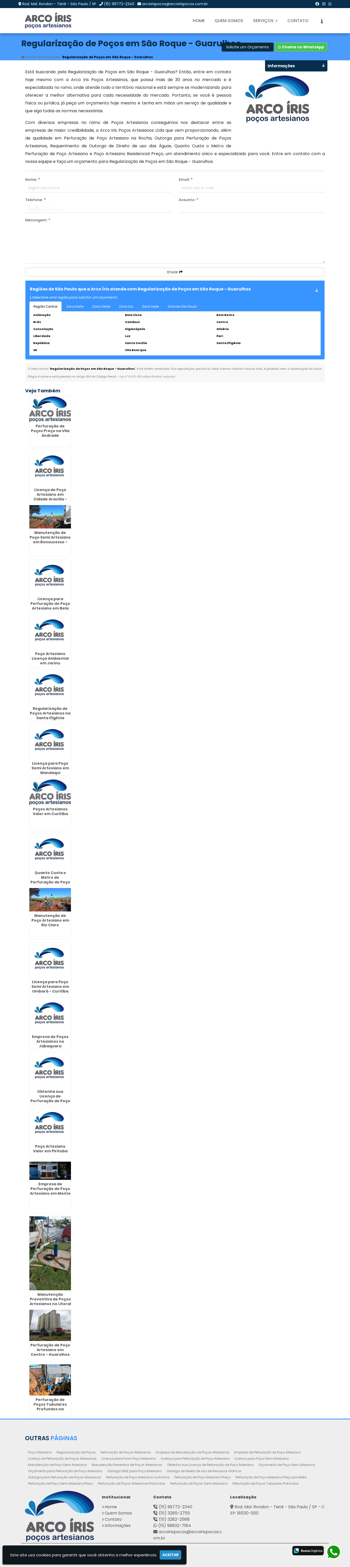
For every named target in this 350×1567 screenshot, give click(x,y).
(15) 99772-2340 (119, 3)
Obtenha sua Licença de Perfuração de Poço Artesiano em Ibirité (50, 1098)
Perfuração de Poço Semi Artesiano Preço (60, 1483)
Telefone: (35, 199)
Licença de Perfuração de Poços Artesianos (62, 1458)
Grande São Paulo (182, 306)
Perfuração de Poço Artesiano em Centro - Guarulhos (50, 1349)
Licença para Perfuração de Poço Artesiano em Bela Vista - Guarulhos (50, 606)
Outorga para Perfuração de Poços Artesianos (64, 1477)
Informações (118, 1525)
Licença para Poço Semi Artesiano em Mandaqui (50, 768)
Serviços (265, 21)
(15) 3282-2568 (174, 1519)
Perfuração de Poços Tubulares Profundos (266, 1483)
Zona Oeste (101, 306)
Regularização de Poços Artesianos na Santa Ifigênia (50, 713)
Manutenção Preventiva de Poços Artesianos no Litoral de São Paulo (50, 1301)
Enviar (175, 272)
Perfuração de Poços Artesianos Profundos (131, 1483)
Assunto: (188, 199)
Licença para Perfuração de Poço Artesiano (195, 1458)
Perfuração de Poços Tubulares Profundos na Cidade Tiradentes (50, 1406)
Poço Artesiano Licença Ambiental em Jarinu (50, 658)
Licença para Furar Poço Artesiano (129, 1458)
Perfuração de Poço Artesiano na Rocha (137, 1477)
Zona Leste (150, 306)
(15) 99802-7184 (174, 1525)
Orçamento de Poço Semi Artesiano (287, 1464)
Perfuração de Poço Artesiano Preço (202, 1477)
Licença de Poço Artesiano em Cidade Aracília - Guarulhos (50, 496)
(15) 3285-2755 (174, 1513)
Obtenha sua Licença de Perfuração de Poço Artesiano (210, 1464)
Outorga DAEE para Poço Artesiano (134, 1471)
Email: (186, 179)
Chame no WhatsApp (301, 47)
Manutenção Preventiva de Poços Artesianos (127, 1464)
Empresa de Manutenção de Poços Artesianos (192, 1452)
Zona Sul (126, 306)
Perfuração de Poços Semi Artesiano (199, 1483)
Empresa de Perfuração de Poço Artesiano (267, 1452)
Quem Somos (229, 21)
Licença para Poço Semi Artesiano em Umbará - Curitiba (50, 986)
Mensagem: (37, 220)
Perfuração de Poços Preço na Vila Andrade (50, 431)
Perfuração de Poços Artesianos (126, 1452)
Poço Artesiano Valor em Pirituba (50, 1148)
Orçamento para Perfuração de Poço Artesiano (65, 1471)
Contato (297, 21)
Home (199, 21)
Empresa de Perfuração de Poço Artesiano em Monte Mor (50, 1191)
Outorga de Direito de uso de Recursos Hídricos (204, 1471)
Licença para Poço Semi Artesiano (261, 1458)
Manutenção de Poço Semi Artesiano (57, 1464)
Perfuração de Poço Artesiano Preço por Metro (271, 1477)
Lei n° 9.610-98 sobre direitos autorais (147, 376)
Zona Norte (74, 306)
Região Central (45, 306)
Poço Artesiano (40, 1452)
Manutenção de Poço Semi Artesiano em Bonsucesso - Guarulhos (50, 539)
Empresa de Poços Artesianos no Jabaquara (50, 1041)
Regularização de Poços (76, 1452)
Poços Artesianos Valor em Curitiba (50, 811)
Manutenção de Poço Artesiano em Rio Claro (50, 920)
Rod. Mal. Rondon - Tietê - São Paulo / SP (59, 3)
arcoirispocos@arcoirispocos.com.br (175, 3)
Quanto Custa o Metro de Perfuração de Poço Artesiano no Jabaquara (50, 882)
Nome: (32, 179)
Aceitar (170, 1554)
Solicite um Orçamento (247, 47)
